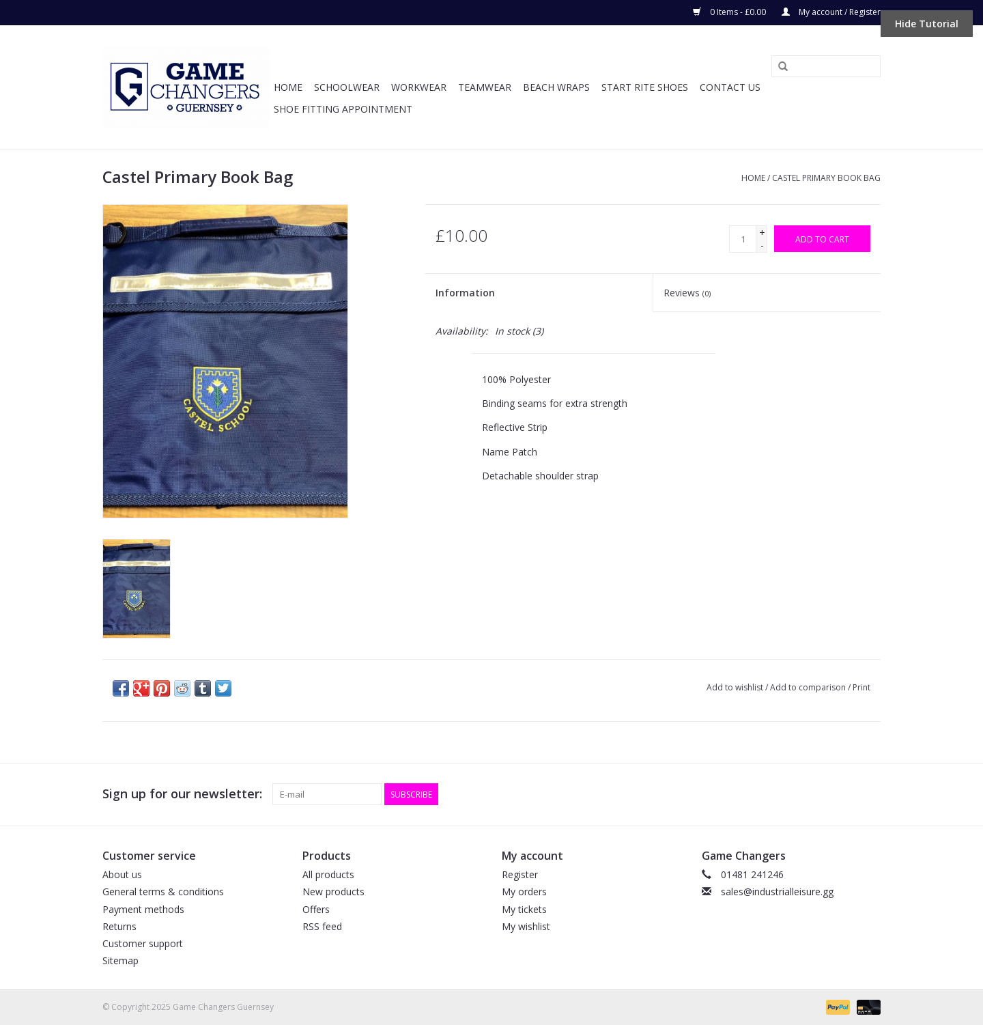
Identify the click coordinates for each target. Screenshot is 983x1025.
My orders (524, 891)
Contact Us (730, 87)
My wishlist (526, 926)
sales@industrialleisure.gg (777, 891)
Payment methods (143, 909)
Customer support (142, 943)
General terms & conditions (163, 891)
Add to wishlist (735, 687)
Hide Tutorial (926, 23)
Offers (316, 909)
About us (122, 874)
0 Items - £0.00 (730, 12)
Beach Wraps (556, 87)
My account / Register (831, 12)
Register (520, 874)
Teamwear (484, 87)
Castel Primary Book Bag (826, 178)
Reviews (687, 292)
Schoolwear (347, 87)
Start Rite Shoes (644, 87)
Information (465, 292)
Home (288, 87)
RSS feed (322, 926)
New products (333, 891)
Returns (119, 926)
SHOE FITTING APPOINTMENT (343, 108)
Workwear (418, 87)
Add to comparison (809, 687)
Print (861, 687)
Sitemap (120, 960)
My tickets (524, 909)
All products (328, 874)
